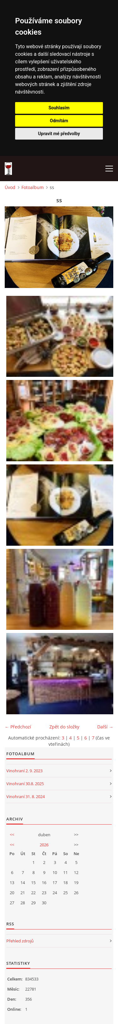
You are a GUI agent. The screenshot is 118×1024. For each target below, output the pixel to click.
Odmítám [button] (59, 120)
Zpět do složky (64, 727)
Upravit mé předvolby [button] (59, 133)
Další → (105, 727)
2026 (44, 845)
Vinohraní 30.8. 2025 (25, 783)
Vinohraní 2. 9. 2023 (24, 771)
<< (12, 834)
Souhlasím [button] (59, 107)
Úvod (10, 187)
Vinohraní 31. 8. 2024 (25, 796)
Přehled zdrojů (20, 941)
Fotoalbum (32, 187)
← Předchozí (18, 727)
